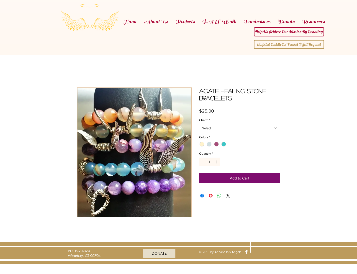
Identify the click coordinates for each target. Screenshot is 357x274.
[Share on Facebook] (202, 195)
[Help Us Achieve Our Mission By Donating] (289, 31)
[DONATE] (159, 253)
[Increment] (216, 162)
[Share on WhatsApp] (219, 195)
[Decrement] (202, 162)
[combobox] (239, 128)
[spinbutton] (209, 162)
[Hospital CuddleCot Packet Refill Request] (289, 44)
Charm (204, 120)
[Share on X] (228, 195)
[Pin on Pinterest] (210, 195)
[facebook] (246, 252)
